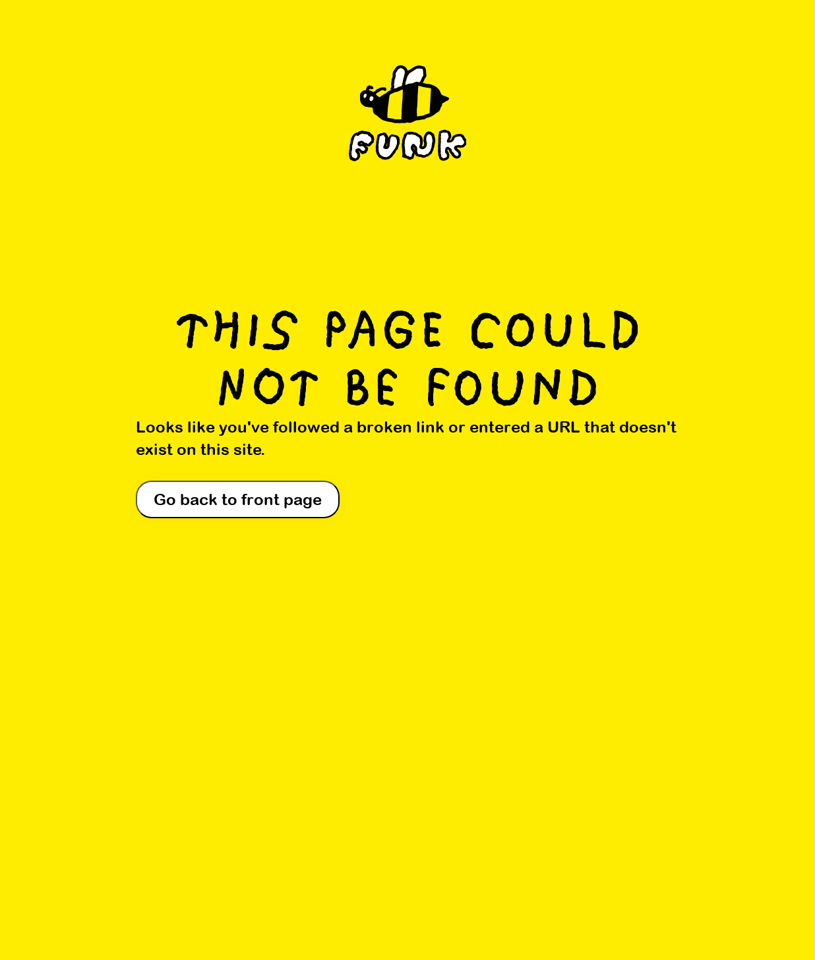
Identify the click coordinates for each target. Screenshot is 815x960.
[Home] (408, 121)
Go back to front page (238, 499)
